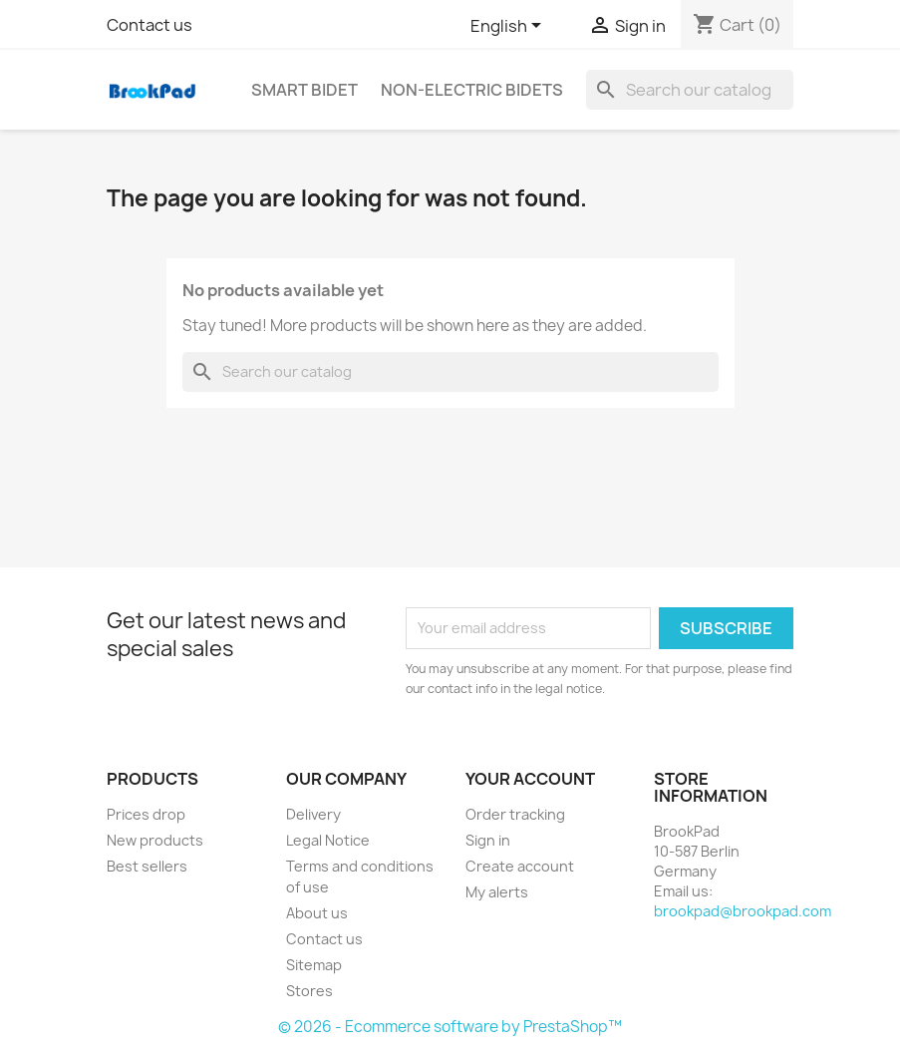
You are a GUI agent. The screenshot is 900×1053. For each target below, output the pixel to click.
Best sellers (147, 866)
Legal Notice (328, 840)
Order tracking (515, 814)
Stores (309, 990)
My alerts (496, 891)
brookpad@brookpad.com (742, 910)
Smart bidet (304, 90)
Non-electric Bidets (472, 90)
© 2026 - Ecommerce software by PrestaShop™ (450, 1026)
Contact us (149, 25)
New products (155, 840)
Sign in (487, 840)
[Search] (689, 90)
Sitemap (314, 964)
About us (317, 912)
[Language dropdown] (509, 27)
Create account (519, 866)
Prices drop (146, 814)
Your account (530, 779)
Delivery (313, 814)
